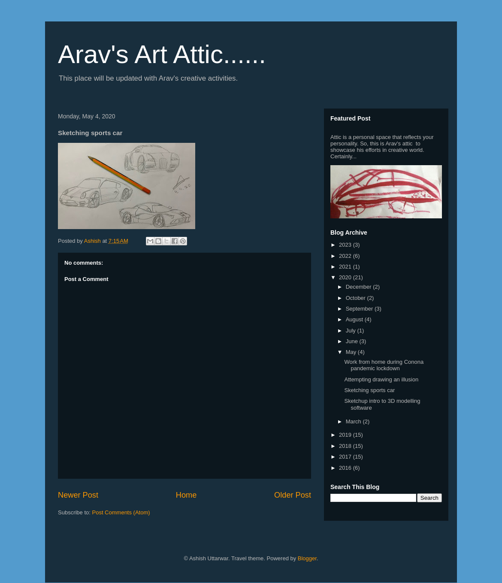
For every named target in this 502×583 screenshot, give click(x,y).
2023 (346, 245)
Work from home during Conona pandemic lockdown (383, 365)
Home (186, 495)
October (356, 298)
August (355, 319)
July (351, 330)
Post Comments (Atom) (121, 512)
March (354, 421)
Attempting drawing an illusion (381, 379)
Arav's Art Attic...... (162, 54)
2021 (346, 266)
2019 (346, 435)
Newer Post (78, 495)
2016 (346, 468)
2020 (346, 277)
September (360, 308)
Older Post (292, 495)
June (353, 341)
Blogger (307, 558)
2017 (346, 456)
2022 (346, 256)
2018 (346, 446)
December (359, 287)
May (352, 352)
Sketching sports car (369, 390)
